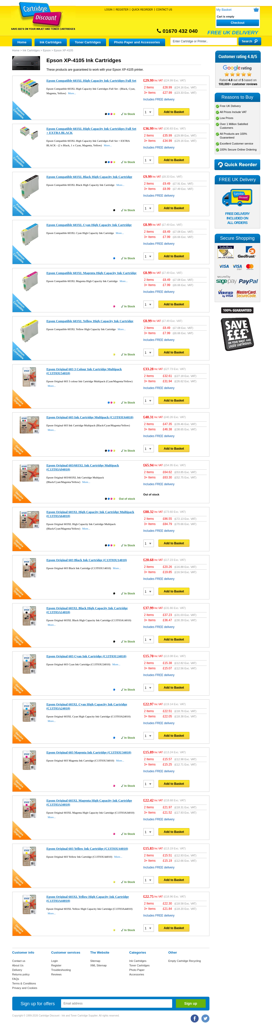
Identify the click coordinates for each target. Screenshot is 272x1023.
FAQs (15, 978)
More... (72, 93)
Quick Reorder (142, 9)
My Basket (224, 10)
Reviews (56, 974)
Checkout (237, 23)
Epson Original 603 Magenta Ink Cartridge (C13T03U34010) (89, 752)
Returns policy (21, 974)
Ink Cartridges (51, 42)
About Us (18, 965)
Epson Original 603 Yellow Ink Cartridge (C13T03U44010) (87, 848)
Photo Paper (137, 969)
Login (108, 9)
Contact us (19, 960)
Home (22, 42)
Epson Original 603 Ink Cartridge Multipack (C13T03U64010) (90, 417)
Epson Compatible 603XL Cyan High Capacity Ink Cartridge (89, 225)
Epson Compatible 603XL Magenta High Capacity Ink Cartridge (92, 273)
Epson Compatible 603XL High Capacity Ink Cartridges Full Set (91, 80)
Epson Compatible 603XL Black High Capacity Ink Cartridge (89, 177)
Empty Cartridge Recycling (184, 960)
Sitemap (95, 960)
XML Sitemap (98, 965)
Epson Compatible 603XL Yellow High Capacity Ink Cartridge (90, 321)
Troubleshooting (61, 969)
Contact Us (164, 9)
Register (122, 9)
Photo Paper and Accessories (137, 42)
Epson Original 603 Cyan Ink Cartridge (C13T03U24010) (86, 656)
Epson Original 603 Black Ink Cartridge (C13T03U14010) (87, 560)
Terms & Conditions (24, 983)
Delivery (17, 969)
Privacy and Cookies (24, 987)
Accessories (136, 974)
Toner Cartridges (88, 42)
